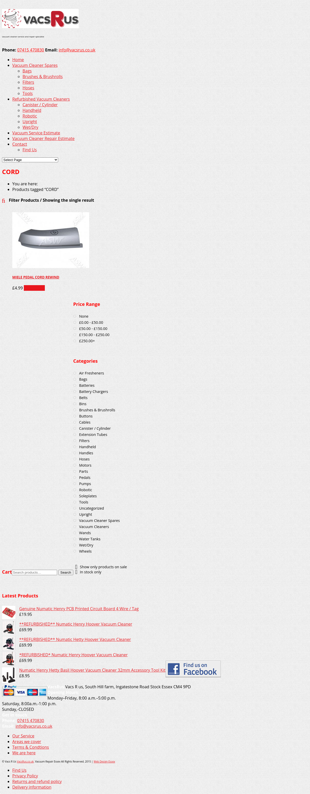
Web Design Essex (104, 761)
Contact (19, 144)
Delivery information (31, 787)
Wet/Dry (30, 127)
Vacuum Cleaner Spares (35, 65)
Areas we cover (26, 741)
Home (18, 59)
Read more (34, 288)
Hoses (28, 88)
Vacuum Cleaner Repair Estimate (43, 138)
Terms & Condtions (30, 747)
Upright (30, 121)
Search (65, 572)
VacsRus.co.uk (25, 761)
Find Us (30, 150)
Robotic (30, 116)
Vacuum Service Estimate (36, 133)
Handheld (32, 110)
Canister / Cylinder (40, 105)
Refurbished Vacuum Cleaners (41, 99)
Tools (28, 93)
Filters (28, 82)
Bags (27, 71)
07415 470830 (30, 50)
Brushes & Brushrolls (43, 76)
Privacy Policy (25, 776)
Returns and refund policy (37, 781)
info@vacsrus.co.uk (77, 50)
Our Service (23, 736)
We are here (24, 753)
